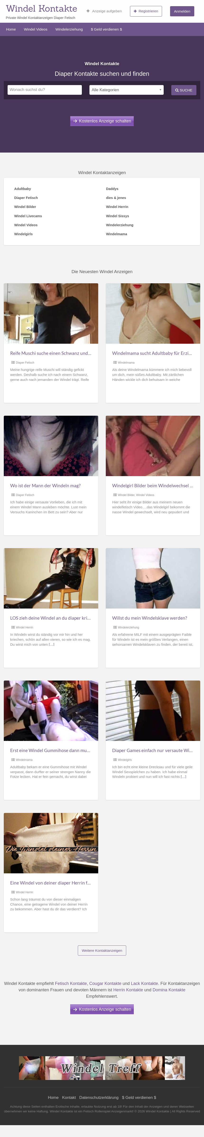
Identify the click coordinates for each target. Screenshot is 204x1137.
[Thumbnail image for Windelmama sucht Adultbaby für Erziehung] (153, 313)
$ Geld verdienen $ (106, 29)
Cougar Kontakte (105, 983)
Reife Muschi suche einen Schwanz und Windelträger (63, 353)
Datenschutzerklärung (98, 1097)
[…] (51, 644)
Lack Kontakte (144, 983)
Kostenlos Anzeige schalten (105, 121)
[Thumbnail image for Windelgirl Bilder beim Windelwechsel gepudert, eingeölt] (153, 446)
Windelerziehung (69, 29)
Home (11, 29)
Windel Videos (35, 29)
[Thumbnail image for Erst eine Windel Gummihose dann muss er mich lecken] (51, 711)
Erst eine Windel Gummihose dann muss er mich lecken (65, 750)
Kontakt (69, 1097)
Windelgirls (125, 760)
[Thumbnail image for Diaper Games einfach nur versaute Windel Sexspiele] (153, 711)
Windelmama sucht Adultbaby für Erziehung (156, 353)
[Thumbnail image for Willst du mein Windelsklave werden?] (153, 578)
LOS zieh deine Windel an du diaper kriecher (54, 618)
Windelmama (126, 362)
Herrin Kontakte (128, 990)
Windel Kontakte (41, 8)
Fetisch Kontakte (71, 983)
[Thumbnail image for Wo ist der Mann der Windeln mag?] (51, 446)
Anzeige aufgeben (104, 11)
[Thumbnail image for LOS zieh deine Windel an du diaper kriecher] (51, 578)
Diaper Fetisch (25, 362)
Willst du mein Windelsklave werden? (149, 618)
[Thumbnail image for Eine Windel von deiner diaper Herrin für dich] (51, 843)
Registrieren (146, 11)
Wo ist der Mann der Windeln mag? (45, 485)
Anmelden (182, 11)
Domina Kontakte (169, 990)
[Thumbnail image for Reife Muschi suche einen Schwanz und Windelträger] (51, 313)
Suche (183, 90)
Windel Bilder (126, 495)
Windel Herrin (24, 627)
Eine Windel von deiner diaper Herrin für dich (55, 882)
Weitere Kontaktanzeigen (102, 950)
